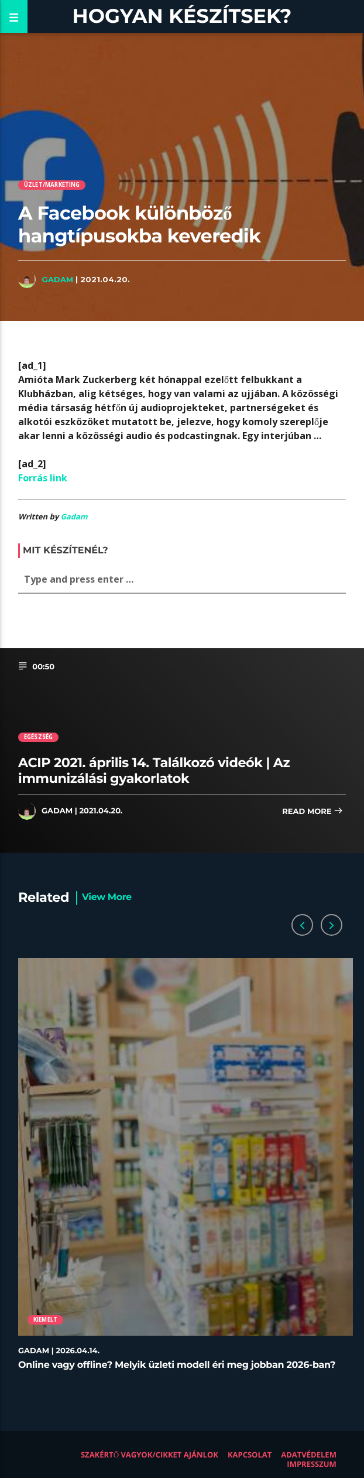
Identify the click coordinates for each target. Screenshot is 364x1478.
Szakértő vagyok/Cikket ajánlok (149, 1454)
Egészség (38, 737)
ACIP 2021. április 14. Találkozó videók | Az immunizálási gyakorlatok (154, 770)
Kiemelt (45, 1319)
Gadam (57, 279)
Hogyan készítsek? (182, 16)
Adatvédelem (308, 1454)
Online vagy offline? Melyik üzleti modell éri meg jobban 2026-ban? (176, 1365)
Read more (312, 811)
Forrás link (42, 477)
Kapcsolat (250, 1454)
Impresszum (311, 1464)
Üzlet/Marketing (52, 185)
